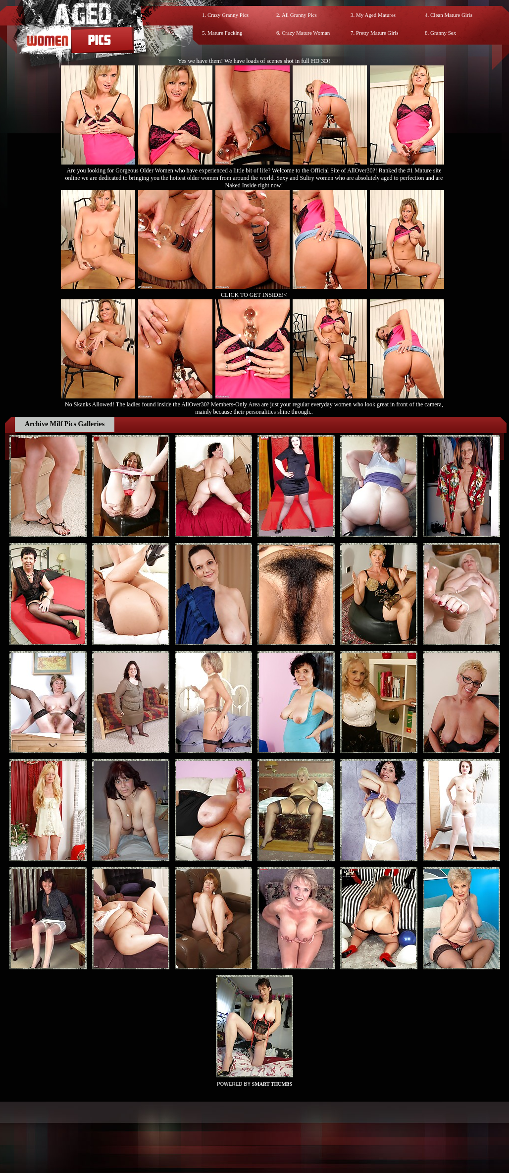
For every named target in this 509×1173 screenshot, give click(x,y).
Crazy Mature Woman (306, 33)
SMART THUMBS (272, 1084)
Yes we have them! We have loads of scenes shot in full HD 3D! (254, 60)
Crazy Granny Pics (228, 15)
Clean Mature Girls (451, 15)
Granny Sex (443, 33)
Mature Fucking (225, 33)
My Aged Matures (376, 15)
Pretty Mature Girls (377, 33)
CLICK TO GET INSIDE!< (254, 294)
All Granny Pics (299, 15)
